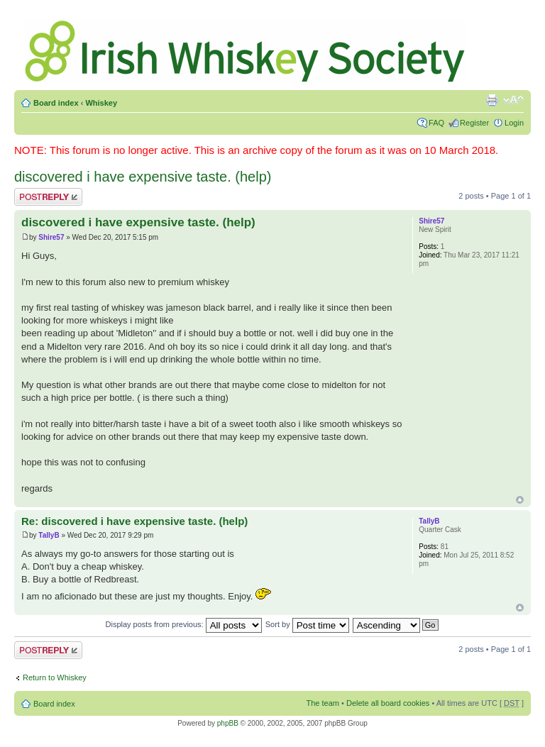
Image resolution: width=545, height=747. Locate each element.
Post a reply (48, 197)
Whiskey (101, 103)
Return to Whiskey (55, 677)
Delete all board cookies (387, 703)
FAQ (436, 122)
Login (514, 122)
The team (323, 703)
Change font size (513, 100)
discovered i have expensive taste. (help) (142, 176)
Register (474, 122)
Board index (56, 103)
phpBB (227, 723)
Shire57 (51, 237)
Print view (492, 100)
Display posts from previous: (184, 624)
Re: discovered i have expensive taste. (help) (134, 521)
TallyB (48, 535)
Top (520, 500)
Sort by (307, 624)
